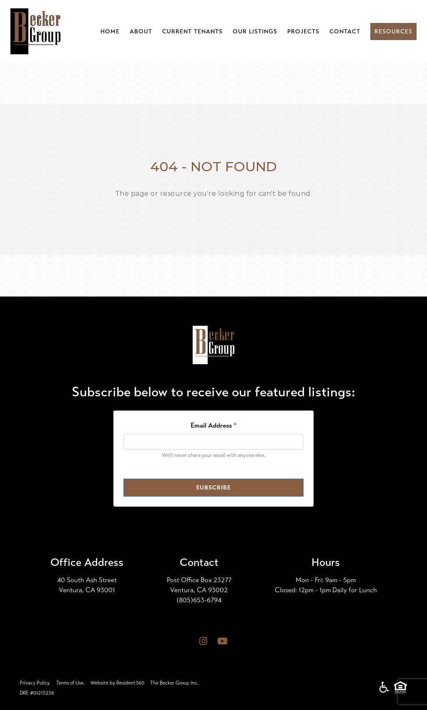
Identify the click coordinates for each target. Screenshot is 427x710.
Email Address (214, 425)
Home (110, 31)
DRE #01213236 (37, 693)
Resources (393, 31)
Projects (303, 31)
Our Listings (255, 31)
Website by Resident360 (117, 683)
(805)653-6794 (198, 600)
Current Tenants (192, 31)
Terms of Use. (70, 683)
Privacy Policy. (35, 683)
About (141, 31)
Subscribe (213, 487)
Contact (344, 31)
